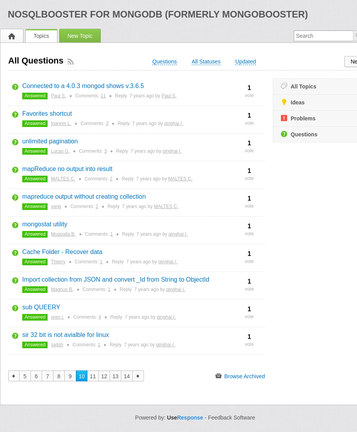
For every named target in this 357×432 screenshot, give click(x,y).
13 (115, 376)
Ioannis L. (61, 123)
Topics (41, 36)
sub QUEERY (41, 307)
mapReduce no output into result (67, 169)
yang (56, 206)
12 (104, 376)
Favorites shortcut (47, 113)
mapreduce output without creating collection (84, 196)
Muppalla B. (63, 234)
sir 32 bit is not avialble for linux (65, 334)
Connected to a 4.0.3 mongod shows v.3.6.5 (83, 86)
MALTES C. (63, 179)
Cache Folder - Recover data (62, 252)
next (138, 375)
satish (57, 344)
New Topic (79, 36)
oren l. (57, 317)
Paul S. (58, 96)
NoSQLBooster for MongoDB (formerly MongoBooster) (158, 14)
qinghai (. (173, 123)
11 (103, 96)
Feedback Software (231, 417)
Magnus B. (62, 289)
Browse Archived (240, 375)
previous (14, 375)
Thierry (58, 261)
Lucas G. (60, 151)
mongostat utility (44, 224)
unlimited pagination (50, 141)
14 (127, 376)
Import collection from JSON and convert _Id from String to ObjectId (115, 279)
